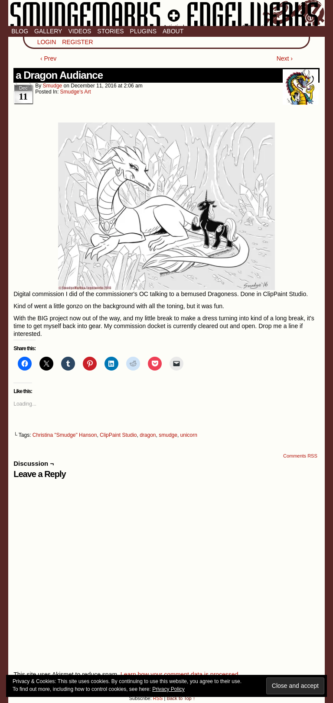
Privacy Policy (168, 689)
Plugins (143, 31)
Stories (110, 31)
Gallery (48, 31)
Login (46, 42)
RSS (158, 698)
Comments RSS (300, 455)
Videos (79, 31)
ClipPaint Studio (118, 435)
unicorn (188, 435)
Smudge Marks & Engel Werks (166, 13)
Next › (285, 58)
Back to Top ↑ (180, 698)
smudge (52, 86)
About (173, 31)
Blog (19, 31)
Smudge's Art (75, 92)
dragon (148, 435)
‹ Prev (48, 58)
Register (77, 42)
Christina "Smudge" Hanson (65, 435)
